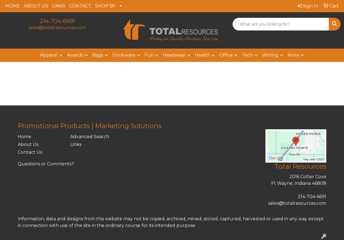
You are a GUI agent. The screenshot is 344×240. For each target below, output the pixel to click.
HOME (12, 6)
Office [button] (226, 55)
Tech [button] (247, 55)
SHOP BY (105, 6)
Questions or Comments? (46, 163)
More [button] (293, 55)
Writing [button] (270, 55)
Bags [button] (97, 55)
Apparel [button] (49, 55)
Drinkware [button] (123, 55)
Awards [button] (75, 55)
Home (24, 136)
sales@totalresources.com (57, 27)
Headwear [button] (174, 55)
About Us (28, 144)
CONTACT (80, 6)
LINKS (58, 6)
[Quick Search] (281, 24)
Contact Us (30, 152)
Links (75, 144)
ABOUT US (36, 6)
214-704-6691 (57, 21)
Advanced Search (89, 136)
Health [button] (202, 55)
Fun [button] (149, 55)
